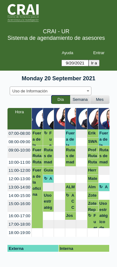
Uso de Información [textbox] (30, 91)
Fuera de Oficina (51, 138)
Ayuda (67, 52)
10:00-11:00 (19, 162)
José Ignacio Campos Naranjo (70, 216)
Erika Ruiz (92, 134)
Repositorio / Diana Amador (92, 209)
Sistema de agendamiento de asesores (56, 38)
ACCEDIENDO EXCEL (73, 202)
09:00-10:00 (19, 150)
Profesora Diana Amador (92, 150)
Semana (80, 99)
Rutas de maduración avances (70, 157)
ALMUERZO (70, 188)
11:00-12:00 (19, 170)
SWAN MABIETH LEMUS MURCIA (92, 142)
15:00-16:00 (19, 203)
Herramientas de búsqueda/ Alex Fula (92, 171)
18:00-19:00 (19, 232)
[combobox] (50, 91)
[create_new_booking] (59, 133)
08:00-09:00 (19, 141)
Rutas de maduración (36, 155)
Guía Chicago (48, 171)
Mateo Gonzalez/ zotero (92, 179)
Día (60, 99)
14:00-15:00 (19, 195)
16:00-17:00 (19, 215)
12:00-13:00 (19, 178)
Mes (100, 99)
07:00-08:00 (19, 133)
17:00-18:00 (19, 224)
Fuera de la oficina (36, 138)
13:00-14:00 (19, 187)
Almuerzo (51, 179)
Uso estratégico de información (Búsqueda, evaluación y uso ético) (48, 202)
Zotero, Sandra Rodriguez (92, 196)
